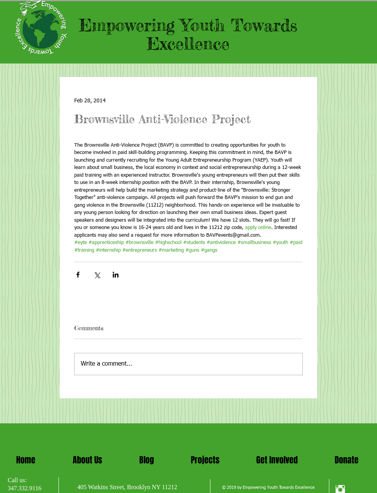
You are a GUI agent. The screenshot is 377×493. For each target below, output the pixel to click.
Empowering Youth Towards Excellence (188, 34)
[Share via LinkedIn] (115, 274)
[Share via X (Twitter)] (96, 274)
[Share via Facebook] (78, 274)
